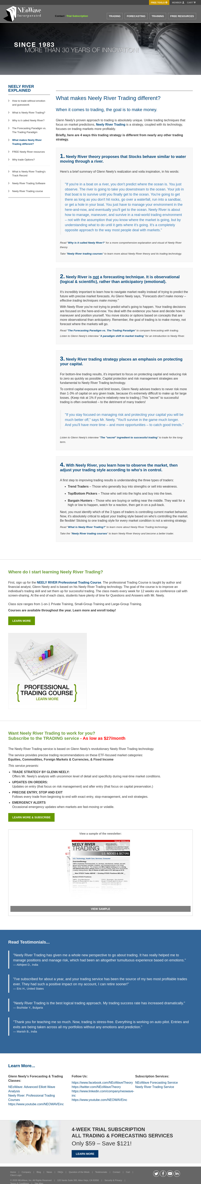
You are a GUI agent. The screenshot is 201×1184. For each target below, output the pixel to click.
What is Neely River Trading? (28, 112)
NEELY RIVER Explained (21, 88)
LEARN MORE (85, 1153)
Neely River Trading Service (154, 1087)
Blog (39, 1172)
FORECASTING (136, 16)
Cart (191, 2)
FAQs (60, 1172)
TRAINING (158, 16)
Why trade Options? (23, 159)
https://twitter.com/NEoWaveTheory (96, 1087)
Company (26, 1172)
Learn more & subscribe (31, 817)
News (49, 1172)
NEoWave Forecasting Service (156, 1082)
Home (13, 1172)
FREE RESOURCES (182, 16)
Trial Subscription (77, 16)
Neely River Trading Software (28, 183)
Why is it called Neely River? (28, 120)
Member (178, 2)
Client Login (16, 1175)
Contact (59, 16)
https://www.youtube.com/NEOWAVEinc (36, 1104)
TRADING (115, 16)
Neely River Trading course (27, 191)
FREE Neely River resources (28, 151)
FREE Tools (159, 2)
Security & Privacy (113, 1180)
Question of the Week (79, 1172)
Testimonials (101, 1172)
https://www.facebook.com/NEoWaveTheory (102, 1082)
